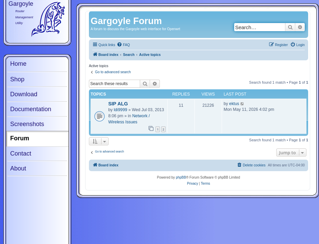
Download (23, 94)
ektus (234, 103)
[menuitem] (123, 45)
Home (18, 63)
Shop (17, 79)
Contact (20, 153)
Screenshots (27, 124)
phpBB (181, 177)
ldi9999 (120, 109)
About (18, 168)
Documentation (30, 109)
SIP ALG (118, 103)
